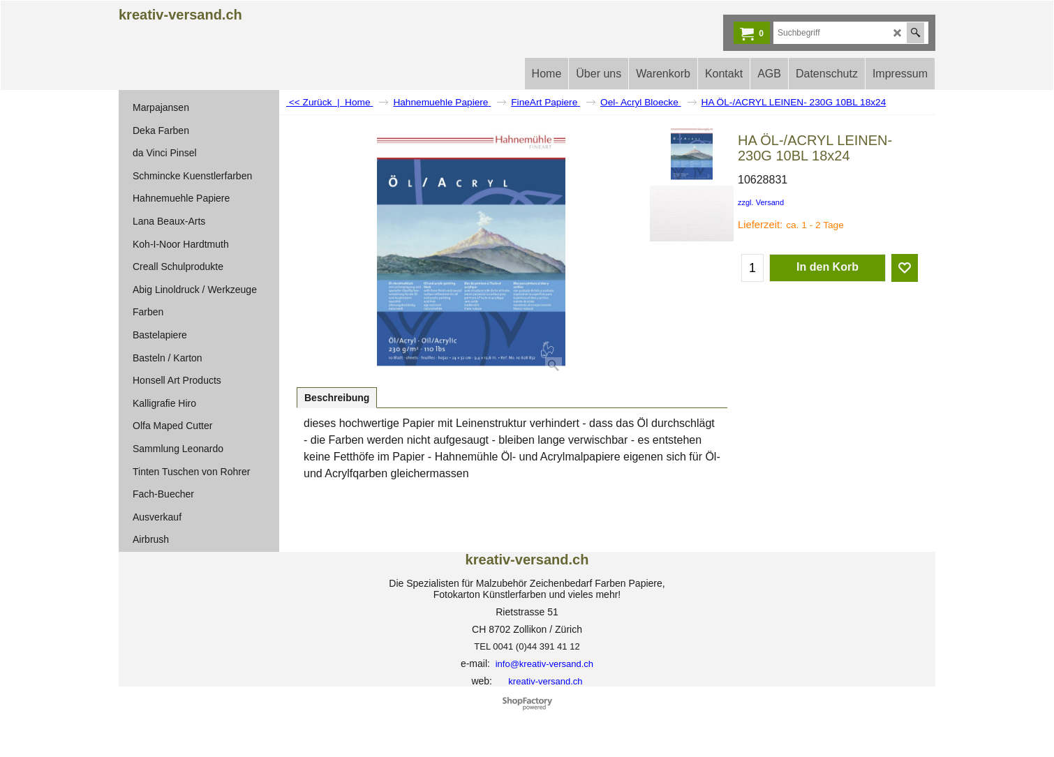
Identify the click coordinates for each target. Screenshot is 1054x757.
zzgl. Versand (761, 202)
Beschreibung (336, 397)
